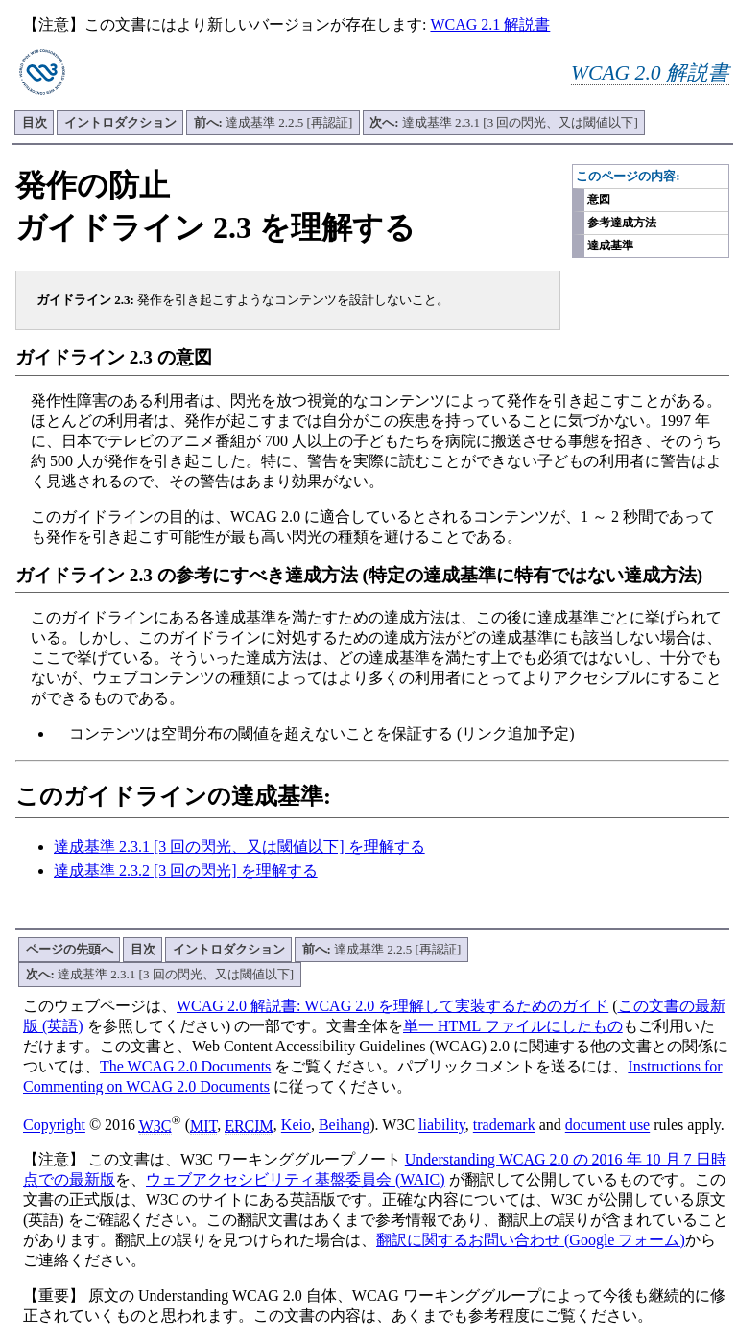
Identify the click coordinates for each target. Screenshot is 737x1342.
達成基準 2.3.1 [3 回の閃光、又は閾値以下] (503, 122)
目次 (34, 122)
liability (441, 1126)
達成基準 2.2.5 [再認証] (273, 122)
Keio (296, 1126)
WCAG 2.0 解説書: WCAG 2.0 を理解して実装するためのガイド (392, 1006)
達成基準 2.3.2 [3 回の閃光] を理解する (186, 870)
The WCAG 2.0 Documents (185, 1066)
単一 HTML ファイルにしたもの (513, 1026)
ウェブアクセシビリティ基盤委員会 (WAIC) (295, 1179)
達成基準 (610, 245)
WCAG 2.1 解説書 (490, 24)
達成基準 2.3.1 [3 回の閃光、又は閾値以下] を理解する (239, 846)
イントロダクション (120, 122)
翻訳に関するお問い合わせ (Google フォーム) (530, 1240)
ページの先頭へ (69, 949)
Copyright (54, 1126)
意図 (598, 199)
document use (607, 1126)
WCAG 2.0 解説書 (650, 72)
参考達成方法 (621, 222)
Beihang (344, 1126)
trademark (504, 1126)
